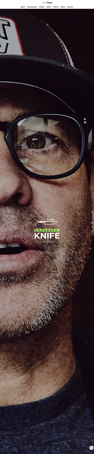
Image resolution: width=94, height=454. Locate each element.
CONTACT (70, 7)
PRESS (63, 7)
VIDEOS (48, 7)
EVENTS (56, 7)
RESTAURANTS (32, 7)
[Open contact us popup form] (91, 450)
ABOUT (23, 7)
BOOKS (41, 7)
